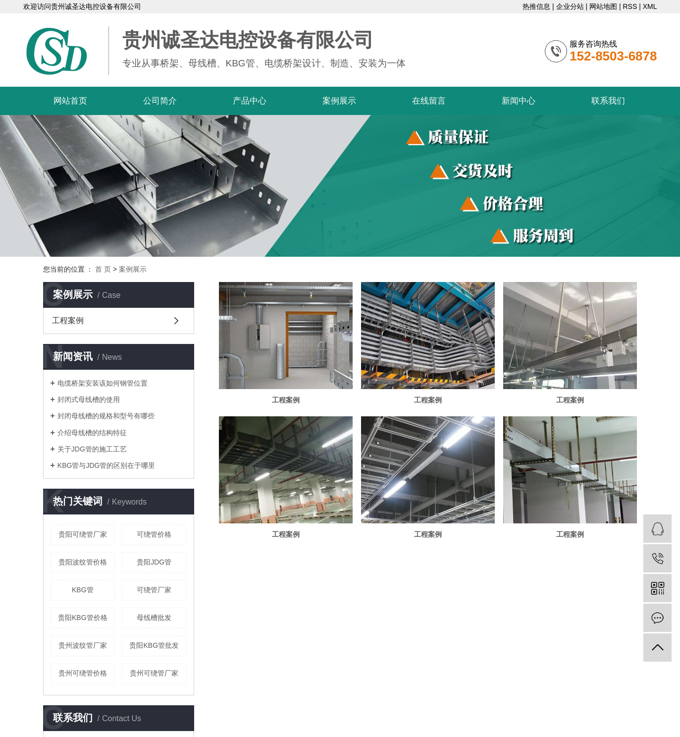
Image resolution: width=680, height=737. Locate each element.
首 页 (103, 269)
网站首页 (70, 101)
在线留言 (429, 101)
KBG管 (83, 590)
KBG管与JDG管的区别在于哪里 (106, 465)
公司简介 (160, 101)
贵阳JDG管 (154, 562)
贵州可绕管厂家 (154, 673)
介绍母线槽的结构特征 (92, 433)
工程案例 (68, 320)
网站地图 (603, 6)
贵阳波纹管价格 (82, 562)
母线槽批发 (154, 618)
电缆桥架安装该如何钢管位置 (102, 383)
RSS (630, 6)
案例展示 (339, 101)
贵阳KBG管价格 (82, 618)
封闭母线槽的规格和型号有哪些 (106, 416)
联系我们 (608, 101)
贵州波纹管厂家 (82, 645)
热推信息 (536, 6)
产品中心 (249, 101)
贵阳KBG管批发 (154, 645)
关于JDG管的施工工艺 (92, 449)
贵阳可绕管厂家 (82, 534)
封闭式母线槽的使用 (88, 399)
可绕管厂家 (154, 590)
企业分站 (570, 6)
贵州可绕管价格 (82, 673)
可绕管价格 (154, 534)
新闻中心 (518, 101)
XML (650, 6)
